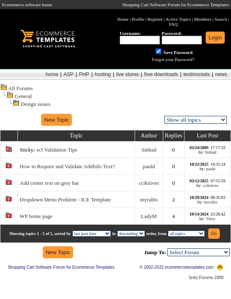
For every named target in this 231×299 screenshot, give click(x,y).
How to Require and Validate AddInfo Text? (67, 166)
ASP (69, 74)
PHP (84, 74)
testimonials (197, 74)
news (221, 74)
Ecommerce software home (27, 4)
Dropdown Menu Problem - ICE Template (65, 199)
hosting (103, 74)
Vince (210, 218)
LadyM (149, 216)
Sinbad (148, 150)
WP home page (36, 216)
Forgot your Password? (173, 59)
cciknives (149, 183)
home (52, 74)
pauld (149, 166)
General (23, 96)
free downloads (161, 74)
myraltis (149, 199)
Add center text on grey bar (49, 183)
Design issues (35, 104)
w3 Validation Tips (56, 150)
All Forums (20, 88)
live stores (127, 74)
